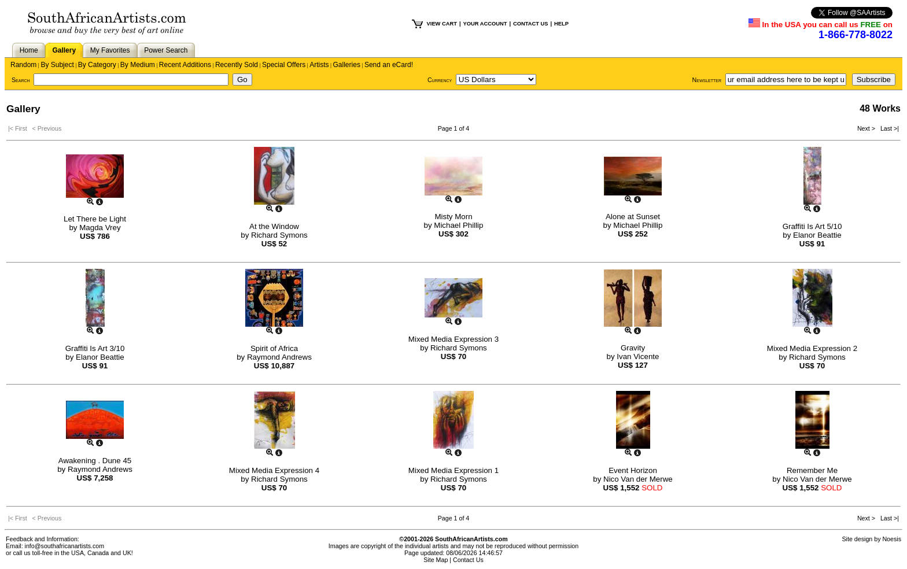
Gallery (64, 50)
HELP (561, 24)
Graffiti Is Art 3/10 (95, 348)
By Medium (137, 65)
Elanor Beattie (817, 235)
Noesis (891, 538)
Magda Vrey (99, 227)
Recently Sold (236, 65)
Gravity (633, 347)
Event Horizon (633, 470)
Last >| (888, 128)
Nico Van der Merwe (638, 479)
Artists (319, 65)
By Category (97, 65)
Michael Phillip (458, 225)
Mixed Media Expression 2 (812, 348)
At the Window (274, 226)
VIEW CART (442, 24)
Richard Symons (279, 235)
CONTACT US (530, 24)
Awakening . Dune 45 (94, 460)
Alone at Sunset (633, 216)
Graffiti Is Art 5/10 (812, 226)
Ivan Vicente (638, 356)
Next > (867, 128)
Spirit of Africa (274, 348)
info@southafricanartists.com (65, 545)
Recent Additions (185, 65)
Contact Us (468, 559)
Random (23, 65)
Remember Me (812, 470)
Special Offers (283, 65)
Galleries (346, 65)
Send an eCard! (388, 65)
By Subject (56, 65)
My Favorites (110, 50)
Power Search (165, 50)
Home (29, 50)
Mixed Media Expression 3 (453, 339)
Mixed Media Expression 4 (274, 470)
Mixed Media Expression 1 (453, 470)
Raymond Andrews (279, 357)
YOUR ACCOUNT (485, 24)
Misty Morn (453, 216)
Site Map (435, 559)
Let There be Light (95, 219)
